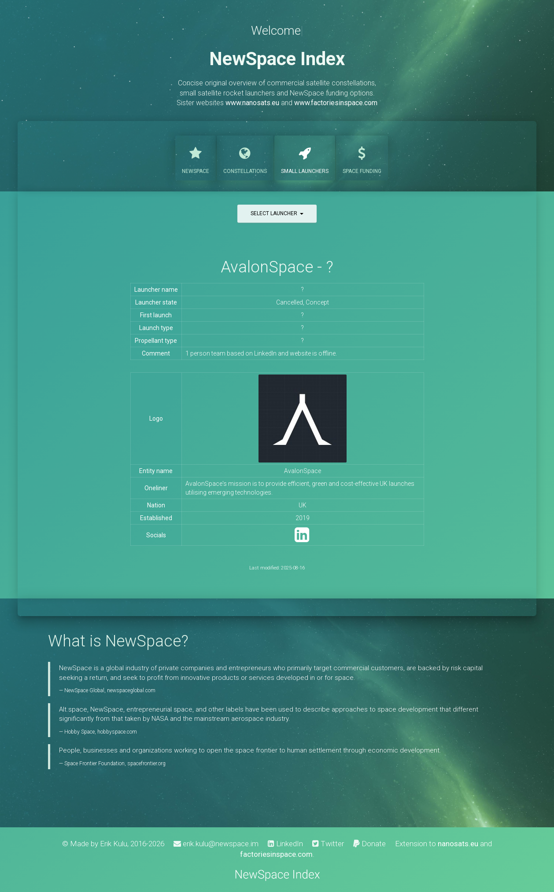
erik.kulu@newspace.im (216, 843)
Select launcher (277, 213)
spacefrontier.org (146, 763)
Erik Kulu (113, 843)
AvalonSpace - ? (277, 266)
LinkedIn (285, 843)
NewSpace (195, 157)
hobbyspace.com (117, 732)
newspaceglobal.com (131, 690)
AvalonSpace (302, 470)
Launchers (305, 157)
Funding (362, 157)
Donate (369, 843)
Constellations (245, 157)
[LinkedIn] (302, 539)
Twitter (328, 843)
